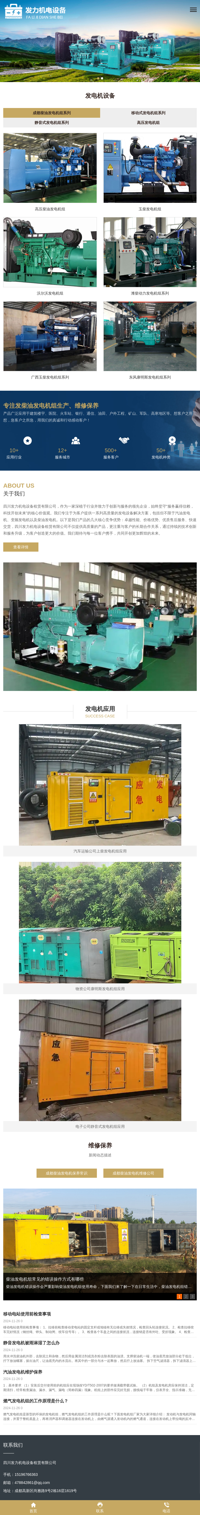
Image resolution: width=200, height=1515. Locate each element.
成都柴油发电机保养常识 (66, 1173)
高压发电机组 (148, 122)
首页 (33, 1507)
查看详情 (20, 547)
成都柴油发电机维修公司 (133, 1173)
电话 (166, 1507)
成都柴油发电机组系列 (52, 113)
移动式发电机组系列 (148, 113)
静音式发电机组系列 (52, 122)
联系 (100, 1507)
